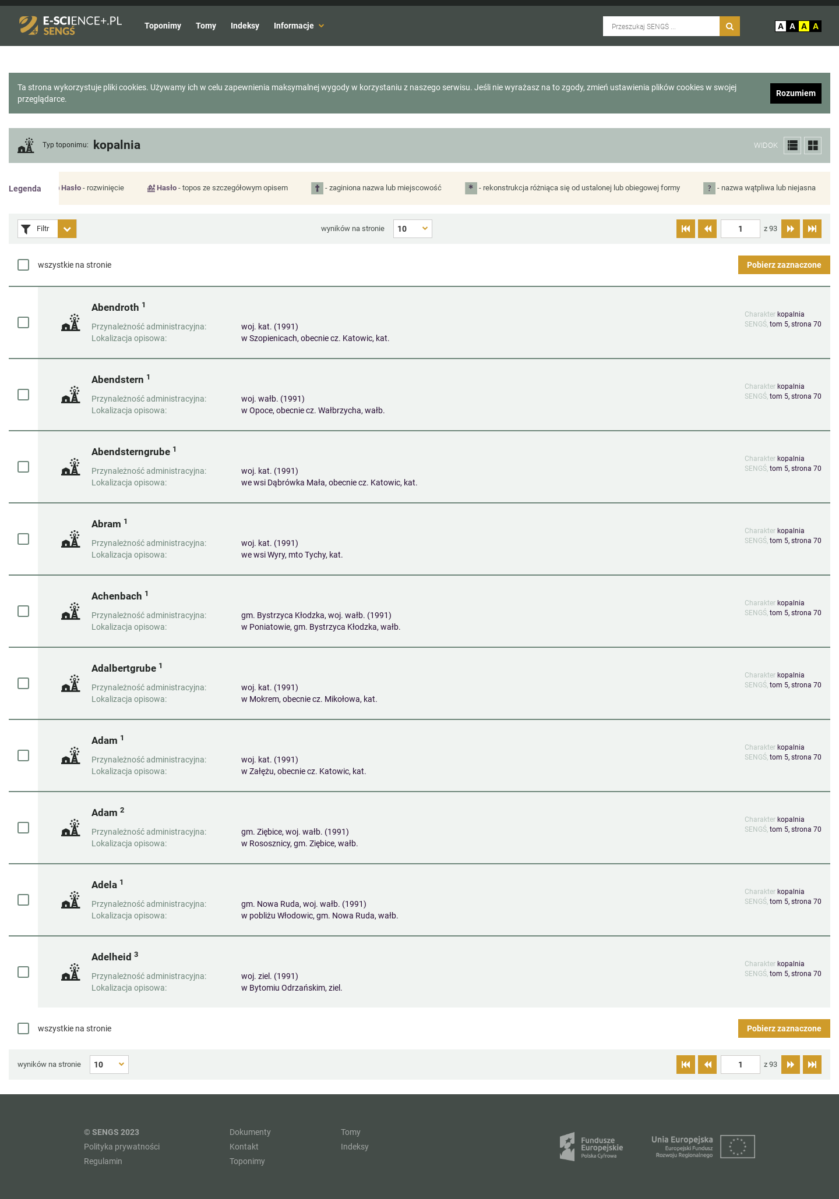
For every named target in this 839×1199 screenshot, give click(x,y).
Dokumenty (250, 1132)
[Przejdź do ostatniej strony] (812, 228)
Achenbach (120, 596)
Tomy (206, 25)
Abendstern (120, 379)
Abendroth (118, 307)
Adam (107, 740)
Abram (109, 523)
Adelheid (114, 956)
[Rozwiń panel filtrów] (67, 228)
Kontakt (244, 1146)
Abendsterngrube (134, 451)
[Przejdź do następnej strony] (790, 228)
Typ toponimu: (66, 145)
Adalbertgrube (127, 668)
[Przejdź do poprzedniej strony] (707, 228)
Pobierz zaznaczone (784, 264)
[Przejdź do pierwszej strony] (685, 228)
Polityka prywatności (122, 1146)
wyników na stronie (353, 228)
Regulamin (103, 1161)
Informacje (299, 25)
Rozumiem (796, 93)
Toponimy (162, 25)
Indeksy (245, 25)
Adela (107, 884)
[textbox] (740, 228)
